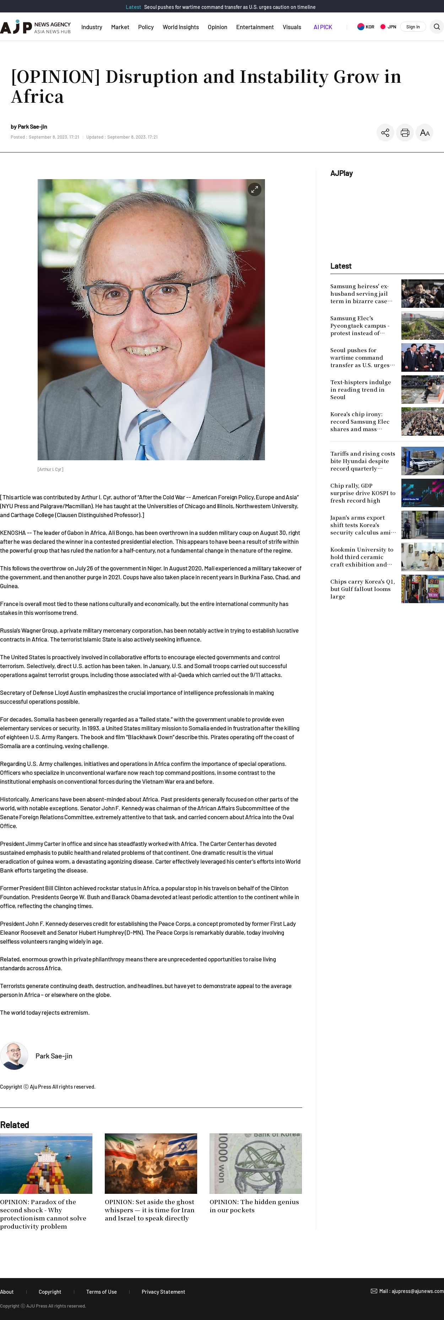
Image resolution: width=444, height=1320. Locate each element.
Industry (91, 26)
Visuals (292, 26)
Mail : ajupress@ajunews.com (411, 1291)
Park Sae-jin (54, 1055)
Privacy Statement (163, 1291)
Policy (146, 26)
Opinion (217, 26)
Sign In (413, 26)
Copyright (50, 1291)
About (7, 1291)
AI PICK (323, 26)
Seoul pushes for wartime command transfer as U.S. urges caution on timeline (230, 7)
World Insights (181, 26)
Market (120, 26)
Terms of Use (101, 1291)
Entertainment (255, 26)
